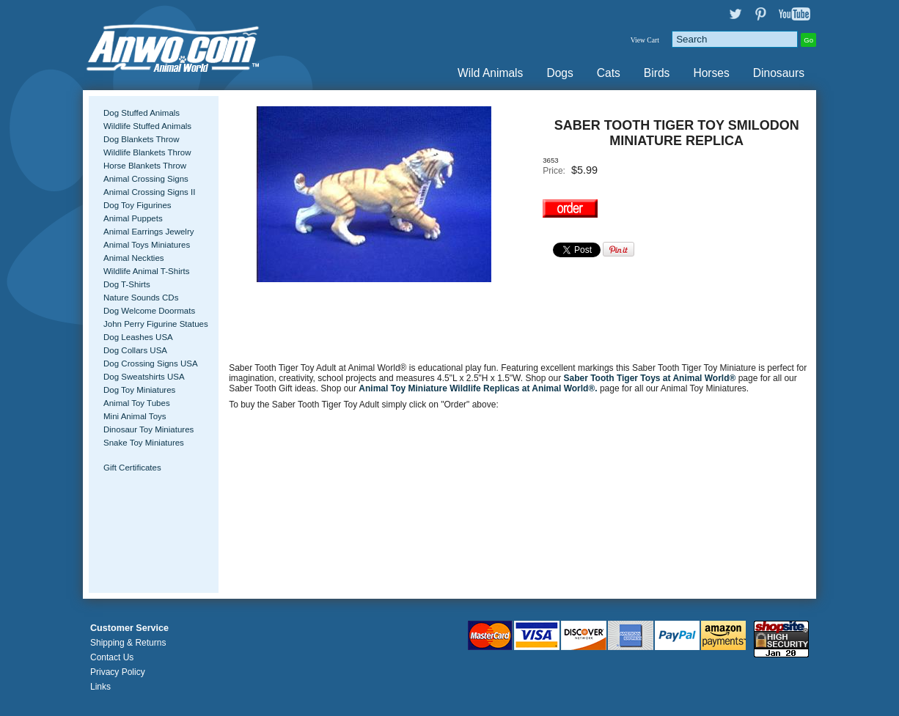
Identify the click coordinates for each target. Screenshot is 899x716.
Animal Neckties (133, 258)
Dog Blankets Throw (141, 139)
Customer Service (129, 628)
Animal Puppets (133, 218)
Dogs (559, 73)
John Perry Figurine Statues (155, 324)
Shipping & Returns (128, 643)
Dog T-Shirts (126, 284)
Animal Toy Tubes (136, 403)
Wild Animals (490, 73)
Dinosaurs (778, 73)
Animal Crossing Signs (145, 178)
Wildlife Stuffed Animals (147, 126)
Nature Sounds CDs (140, 297)
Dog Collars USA (135, 350)
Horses (711, 73)
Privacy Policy (117, 672)
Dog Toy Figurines (137, 205)
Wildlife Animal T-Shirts (146, 271)
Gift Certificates (132, 467)
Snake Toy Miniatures (143, 442)
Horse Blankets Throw (144, 165)
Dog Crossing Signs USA (150, 363)
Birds (657, 73)
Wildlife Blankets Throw (147, 152)
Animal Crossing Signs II (149, 192)
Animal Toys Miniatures (146, 244)
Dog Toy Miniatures (139, 389)
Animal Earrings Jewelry (148, 231)
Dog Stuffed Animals (141, 112)
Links (100, 687)
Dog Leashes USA (138, 337)
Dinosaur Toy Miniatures (148, 429)
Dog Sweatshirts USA (144, 376)
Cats (608, 73)
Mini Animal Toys (134, 416)
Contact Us (111, 657)
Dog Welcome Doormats (149, 310)
